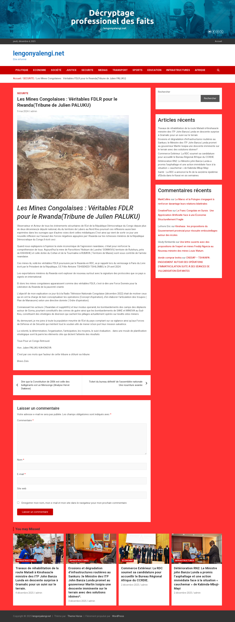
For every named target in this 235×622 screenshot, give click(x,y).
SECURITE (87, 70)
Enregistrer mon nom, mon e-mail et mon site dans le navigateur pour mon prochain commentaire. (74, 502)
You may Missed (27, 529)
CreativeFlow (165, 210)
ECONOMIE (39, 70)
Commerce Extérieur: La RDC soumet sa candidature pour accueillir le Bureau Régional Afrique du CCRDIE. (142, 574)
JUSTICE (71, 70)
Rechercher (164, 91)
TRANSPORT (120, 70)
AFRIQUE (200, 70)
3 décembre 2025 (77, 601)
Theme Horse (75, 616)
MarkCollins (164, 199)
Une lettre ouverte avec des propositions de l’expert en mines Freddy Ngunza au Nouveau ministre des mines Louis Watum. (185, 246)
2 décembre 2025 (130, 584)
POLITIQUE (22, 70)
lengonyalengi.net (38, 53)
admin (34, 111)
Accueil (218, 41)
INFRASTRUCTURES (178, 70)
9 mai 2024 (23, 111)
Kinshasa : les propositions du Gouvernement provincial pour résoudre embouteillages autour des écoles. (187, 231)
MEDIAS (103, 70)
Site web (21, 488)
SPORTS (137, 70)
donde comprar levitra (169, 257)
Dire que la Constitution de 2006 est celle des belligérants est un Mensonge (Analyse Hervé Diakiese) (45, 385)
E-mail (21, 474)
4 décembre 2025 (25, 592)
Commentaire (25, 420)
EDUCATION (154, 70)
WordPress (118, 616)
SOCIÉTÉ (56, 70)
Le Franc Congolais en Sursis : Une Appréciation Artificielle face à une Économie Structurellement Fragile (186, 215)
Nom (20, 459)
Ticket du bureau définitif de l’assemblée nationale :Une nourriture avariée (115, 383)
